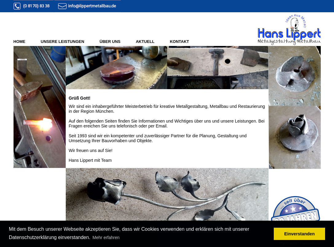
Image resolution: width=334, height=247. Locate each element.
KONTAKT (179, 41)
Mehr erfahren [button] (106, 237)
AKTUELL (145, 41)
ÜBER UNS (110, 41)
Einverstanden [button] (299, 233)
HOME (20, 41)
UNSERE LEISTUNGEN (62, 41)
